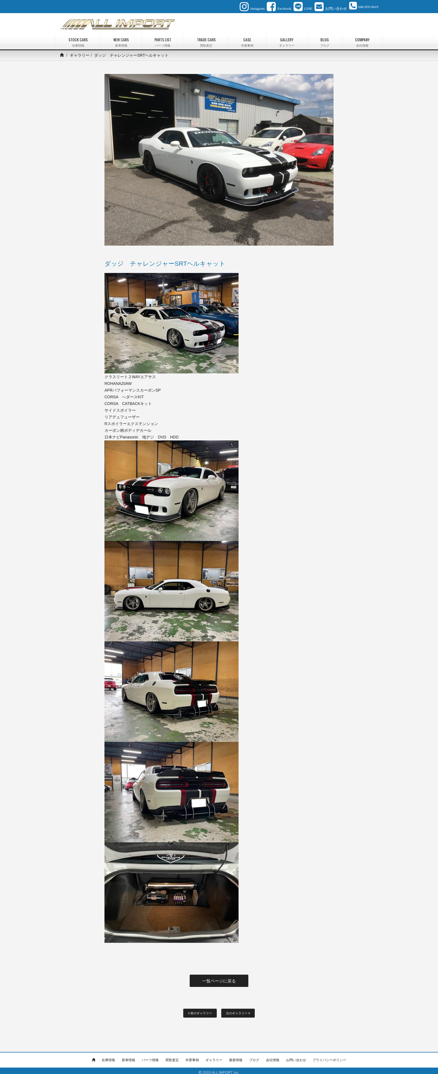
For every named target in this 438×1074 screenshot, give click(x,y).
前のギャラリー (200, 1009)
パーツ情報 (150, 1056)
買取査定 (172, 1056)
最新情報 (235, 1056)
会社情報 (272, 1056)
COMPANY (362, 40)
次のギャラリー (238, 1009)
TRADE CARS (206, 40)
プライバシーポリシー (329, 1056)
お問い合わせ (296, 1056)
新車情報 (128, 1056)
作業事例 (192, 1056)
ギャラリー (79, 53)
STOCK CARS (78, 40)
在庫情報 (108, 1056)
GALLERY (286, 40)
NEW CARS (121, 40)
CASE (247, 40)
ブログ (254, 1056)
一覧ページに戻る (219, 978)
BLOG (324, 40)
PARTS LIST (163, 40)
